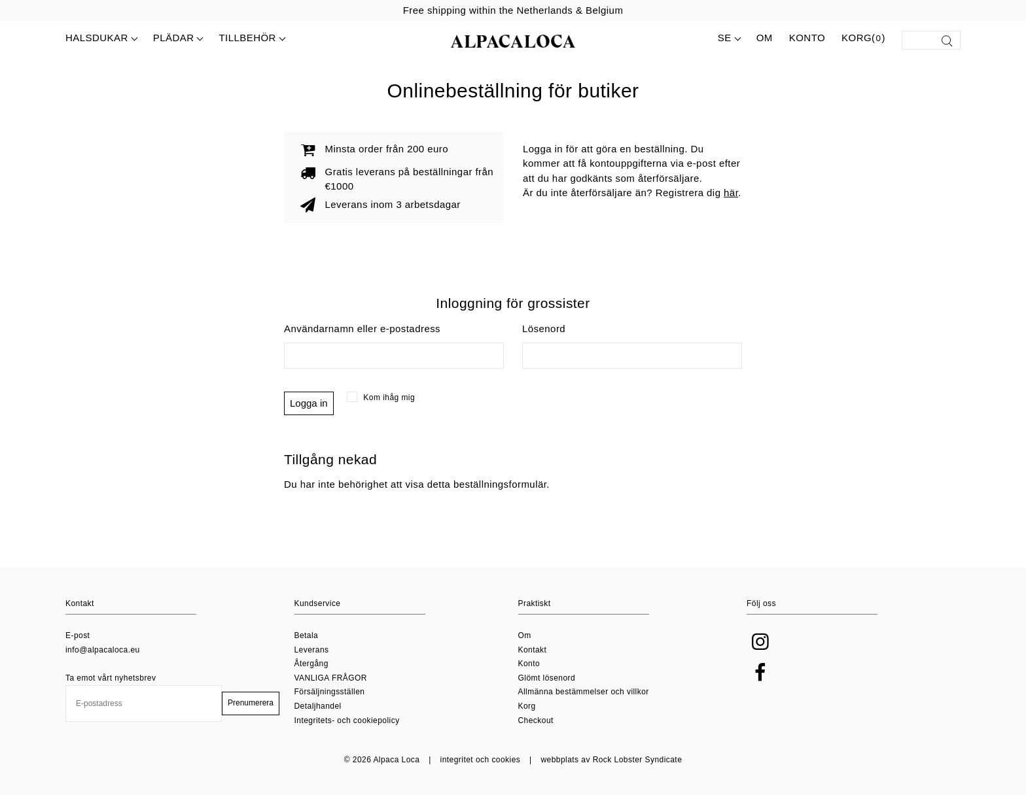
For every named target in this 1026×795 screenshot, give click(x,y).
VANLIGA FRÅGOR (330, 678)
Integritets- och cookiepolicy (347, 720)
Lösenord (543, 328)
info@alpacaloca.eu (102, 649)
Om (764, 37)
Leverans (311, 649)
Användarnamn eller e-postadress (362, 328)
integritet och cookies (480, 759)
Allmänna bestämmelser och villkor (583, 691)
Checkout (536, 720)
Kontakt (532, 649)
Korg (527, 706)
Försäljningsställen (329, 691)
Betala (306, 635)
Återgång (311, 663)
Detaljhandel (318, 706)
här (731, 192)
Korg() (863, 38)
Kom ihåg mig (381, 397)
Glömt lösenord (547, 678)
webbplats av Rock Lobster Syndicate (611, 759)
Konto (807, 37)
